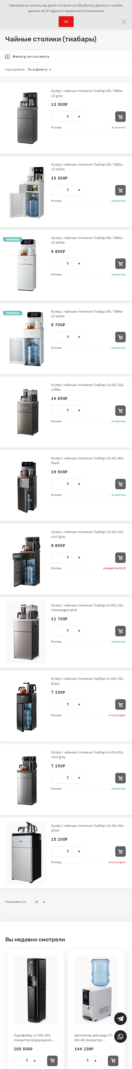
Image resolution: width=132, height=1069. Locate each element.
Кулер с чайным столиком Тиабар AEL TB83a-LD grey (87, 93)
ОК (66, 21)
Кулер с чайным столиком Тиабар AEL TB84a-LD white (87, 240)
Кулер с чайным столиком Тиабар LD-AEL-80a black (87, 460)
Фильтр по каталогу (27, 56)
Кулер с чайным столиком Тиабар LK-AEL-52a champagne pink (87, 607)
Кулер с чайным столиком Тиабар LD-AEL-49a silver (87, 828)
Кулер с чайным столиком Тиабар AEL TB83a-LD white (87, 166)
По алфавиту (39, 69)
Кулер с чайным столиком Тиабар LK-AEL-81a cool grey (87, 754)
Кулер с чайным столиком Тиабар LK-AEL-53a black (87, 681)
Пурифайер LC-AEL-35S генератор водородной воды (32, 1037)
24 (40, 901)
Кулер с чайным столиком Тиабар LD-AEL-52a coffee (87, 387)
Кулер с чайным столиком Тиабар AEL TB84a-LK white (87, 313)
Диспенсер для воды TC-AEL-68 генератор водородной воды (93, 1037)
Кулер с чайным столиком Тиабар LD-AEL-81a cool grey (87, 534)
